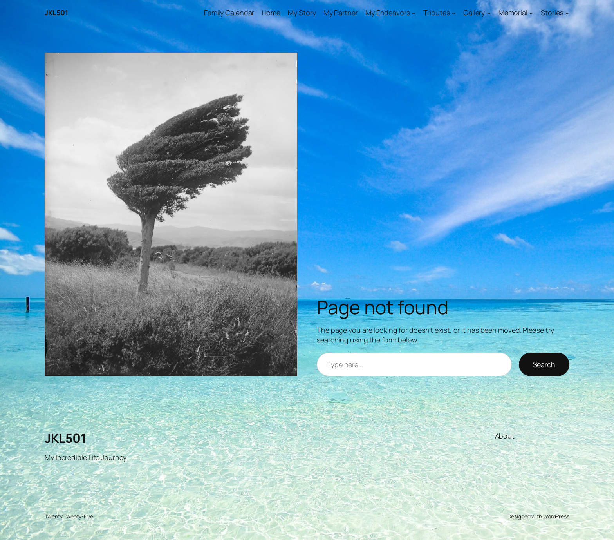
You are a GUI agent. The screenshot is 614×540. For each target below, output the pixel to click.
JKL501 (56, 12)
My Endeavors (387, 12)
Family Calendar (229, 12)
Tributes (436, 12)
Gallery (474, 12)
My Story (302, 12)
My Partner (340, 12)
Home (271, 12)
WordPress (556, 516)
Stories (552, 12)
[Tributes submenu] (453, 13)
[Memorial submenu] (531, 13)
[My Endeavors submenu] (414, 13)
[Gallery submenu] (489, 13)
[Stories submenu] (567, 13)
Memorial (512, 12)
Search (544, 364)
